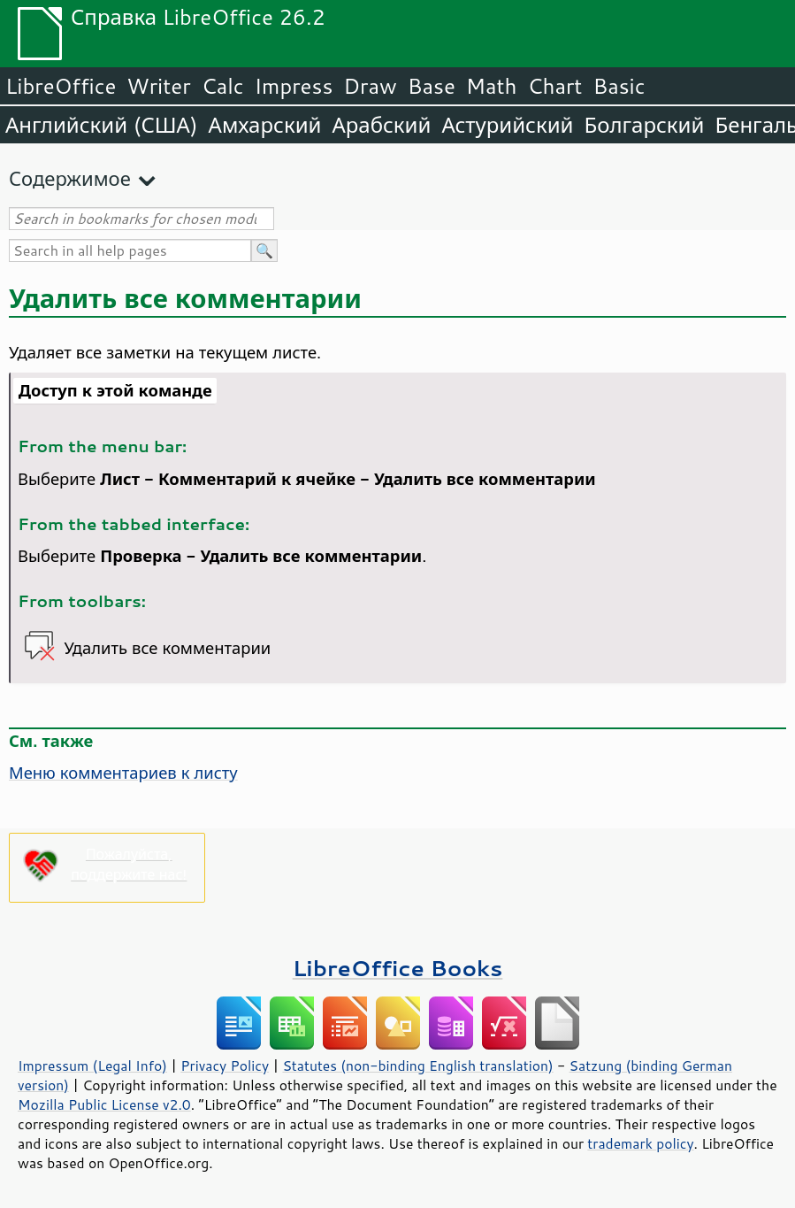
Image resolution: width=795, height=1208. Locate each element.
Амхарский (265, 125)
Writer (158, 86)
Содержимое (70, 178)
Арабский (381, 125)
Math (491, 86)
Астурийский (507, 125)
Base (431, 86)
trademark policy (640, 1143)
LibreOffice (60, 86)
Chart (554, 86)
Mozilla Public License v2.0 (104, 1104)
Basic (618, 86)
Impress (294, 86)
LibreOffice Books (398, 967)
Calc (223, 86)
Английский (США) (101, 125)
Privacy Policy (224, 1065)
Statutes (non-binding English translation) (417, 1065)
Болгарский (645, 125)
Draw (369, 86)
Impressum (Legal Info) (92, 1065)
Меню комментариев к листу (123, 772)
